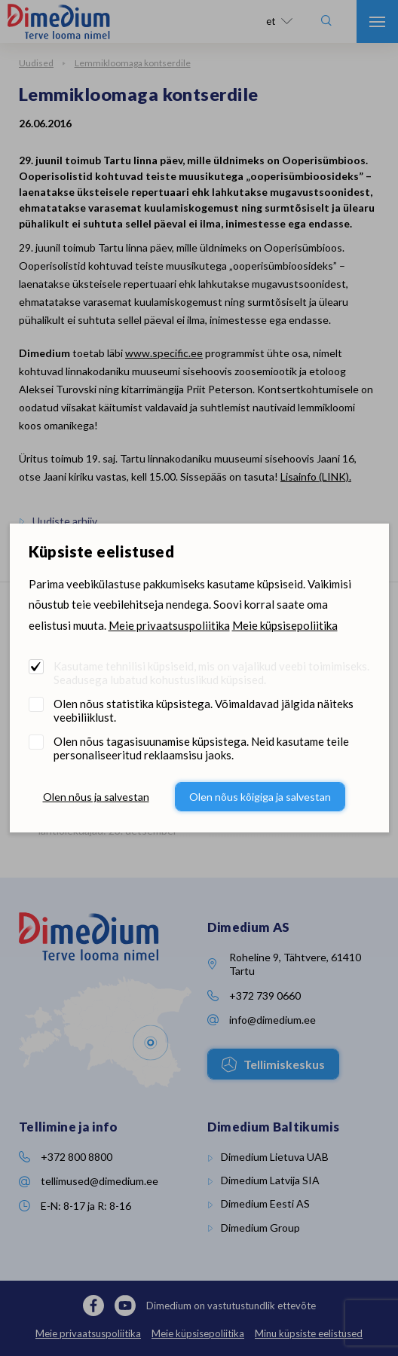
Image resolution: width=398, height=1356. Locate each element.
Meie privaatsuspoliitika (169, 625)
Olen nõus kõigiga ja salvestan (260, 796)
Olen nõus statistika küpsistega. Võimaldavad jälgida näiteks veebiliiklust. (204, 710)
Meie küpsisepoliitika (285, 625)
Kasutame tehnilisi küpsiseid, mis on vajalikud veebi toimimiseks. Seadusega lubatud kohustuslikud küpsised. (211, 672)
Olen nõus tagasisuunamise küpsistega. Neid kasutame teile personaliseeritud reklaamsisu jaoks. (201, 748)
